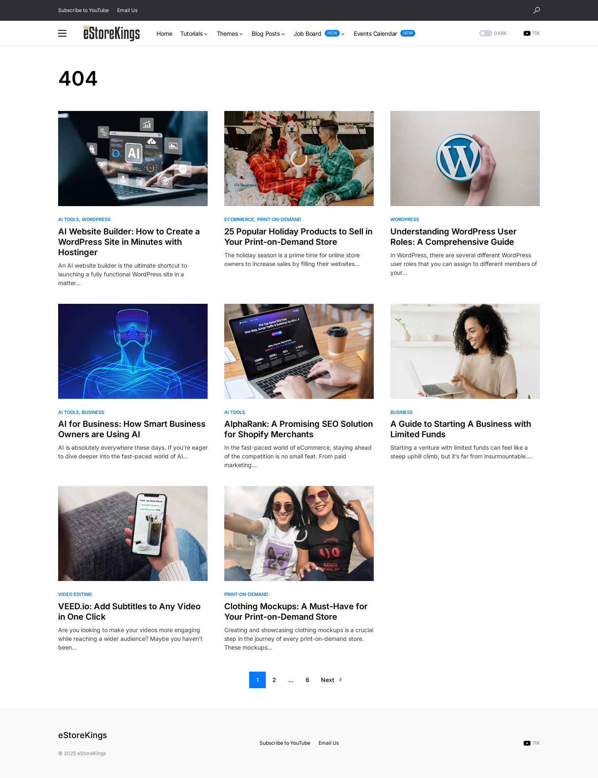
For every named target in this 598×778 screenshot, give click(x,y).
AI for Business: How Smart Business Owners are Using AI (132, 429)
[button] (536, 10)
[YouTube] (531, 33)
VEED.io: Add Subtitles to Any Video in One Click (129, 611)
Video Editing (75, 594)
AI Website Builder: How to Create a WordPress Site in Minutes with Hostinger (129, 242)
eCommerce (239, 219)
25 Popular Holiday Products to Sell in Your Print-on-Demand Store (298, 237)
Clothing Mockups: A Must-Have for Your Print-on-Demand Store (296, 611)
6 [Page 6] (307, 679)
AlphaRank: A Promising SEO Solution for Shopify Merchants (298, 429)
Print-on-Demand (279, 219)
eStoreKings (82, 735)
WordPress (96, 219)
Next (327, 679)
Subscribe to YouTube (83, 10)
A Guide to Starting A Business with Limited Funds (460, 429)
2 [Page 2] (274, 679)
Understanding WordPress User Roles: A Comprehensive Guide (453, 237)
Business (93, 412)
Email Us (127, 10)
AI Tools (68, 219)
